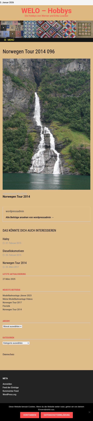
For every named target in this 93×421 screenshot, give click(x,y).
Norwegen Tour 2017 (12, 302)
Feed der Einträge (11, 387)
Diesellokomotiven (13, 251)
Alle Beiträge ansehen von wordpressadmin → (30, 217)
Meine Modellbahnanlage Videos (17, 299)
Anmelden (7, 384)
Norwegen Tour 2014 (15, 263)
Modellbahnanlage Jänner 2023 (17, 295)
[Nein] (89, 412)
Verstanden (29, 415)
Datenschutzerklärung (57, 415)
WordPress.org (9, 394)
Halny (6, 239)
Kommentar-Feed (11, 391)
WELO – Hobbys (46, 11)
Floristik (6, 306)
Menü (9, 39)
